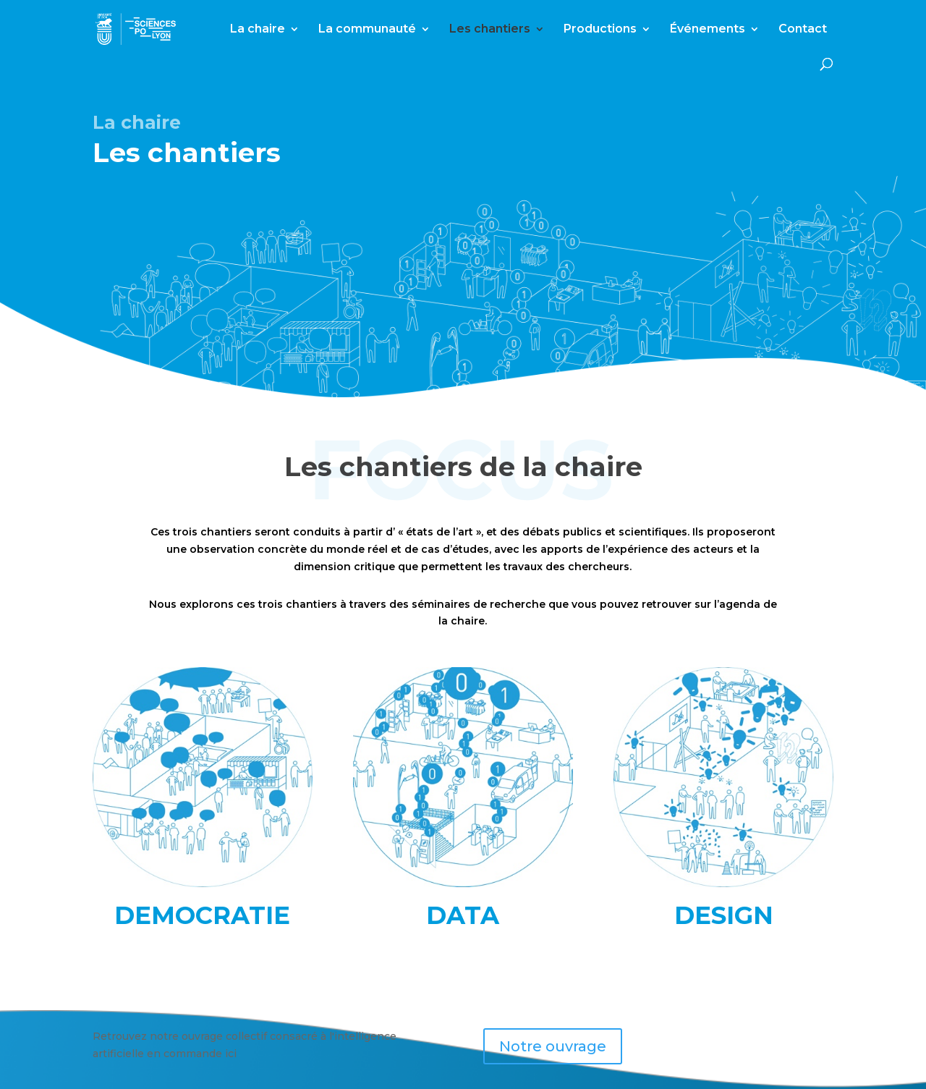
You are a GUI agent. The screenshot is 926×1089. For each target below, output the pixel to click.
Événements (707, 29)
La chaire (257, 29)
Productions (600, 29)
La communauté (367, 29)
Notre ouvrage (552, 1046)
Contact (802, 29)
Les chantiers (489, 29)
